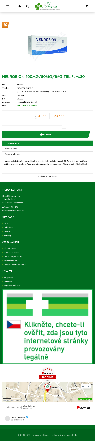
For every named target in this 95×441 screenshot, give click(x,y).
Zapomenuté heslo (12, 285)
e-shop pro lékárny (41, 435)
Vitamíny (20, 98)
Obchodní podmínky (13, 256)
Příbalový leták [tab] (11, 148)
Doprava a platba (11, 252)
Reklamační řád (10, 260)
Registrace (8, 277)
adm (75, 435)
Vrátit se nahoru (47, 176)
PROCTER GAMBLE (25, 88)
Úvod (6, 223)
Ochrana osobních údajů (14, 264)
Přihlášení (8, 281)
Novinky (7, 231)
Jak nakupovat (10, 248)
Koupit (45, 134)
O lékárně (8, 227)
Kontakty (7, 235)
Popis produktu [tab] (12, 143)
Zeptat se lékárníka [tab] (12, 154)
